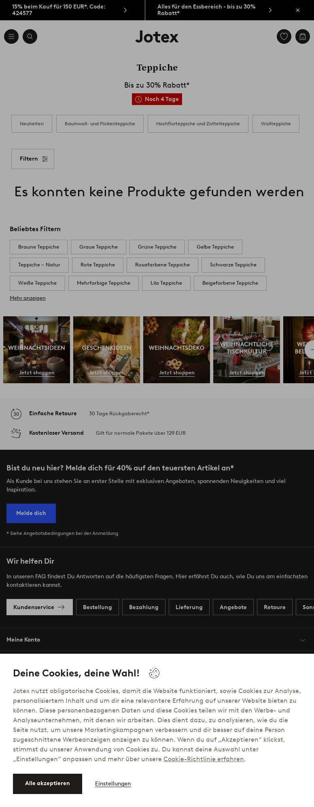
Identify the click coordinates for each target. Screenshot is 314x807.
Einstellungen (113, 783)
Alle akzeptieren (47, 783)
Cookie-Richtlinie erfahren (203, 759)
